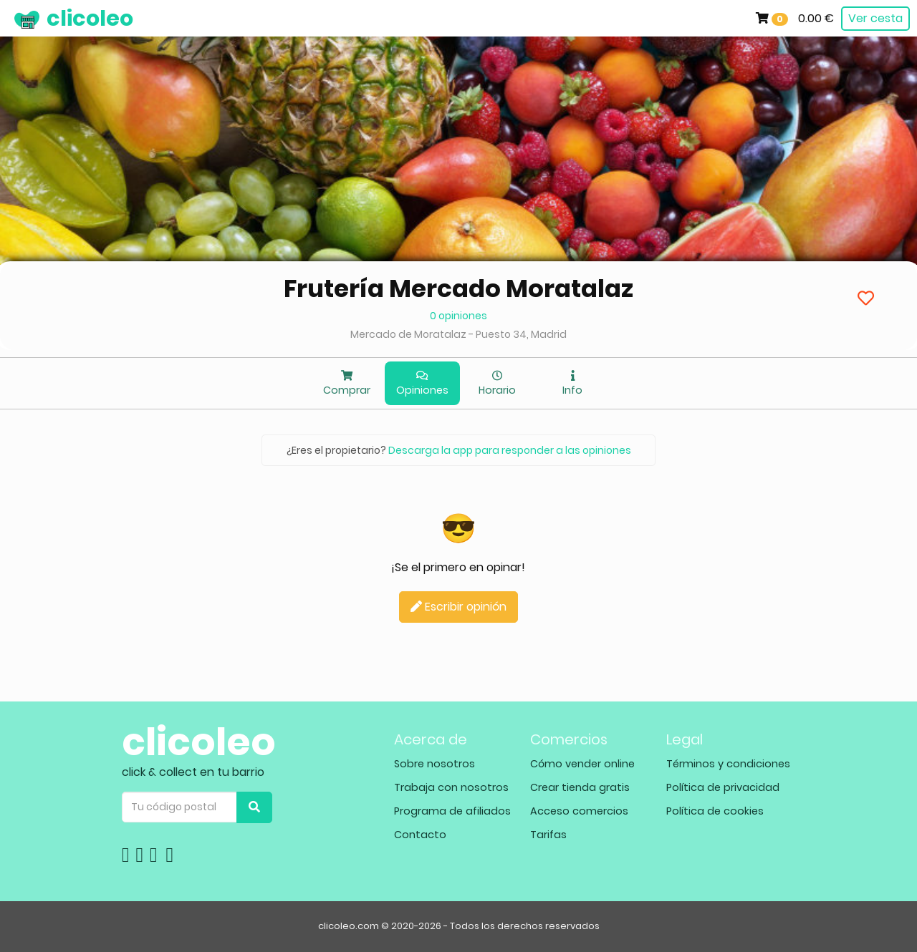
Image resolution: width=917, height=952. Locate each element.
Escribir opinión (458, 606)
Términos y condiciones (728, 764)
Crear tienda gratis (580, 787)
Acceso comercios (579, 811)
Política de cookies (715, 811)
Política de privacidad (722, 787)
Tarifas (548, 834)
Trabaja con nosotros (451, 787)
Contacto (420, 834)
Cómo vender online (582, 764)
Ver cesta (875, 18)
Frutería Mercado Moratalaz (458, 288)
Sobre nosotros (434, 764)
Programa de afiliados (452, 811)
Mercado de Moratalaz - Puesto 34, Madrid (458, 334)
